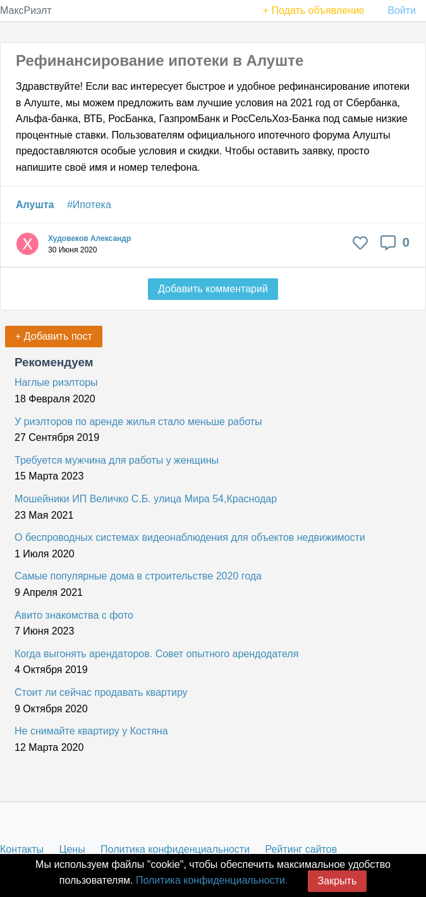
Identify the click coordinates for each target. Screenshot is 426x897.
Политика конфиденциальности (175, 849)
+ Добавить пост (53, 336)
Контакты (22, 849)
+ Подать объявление (314, 10)
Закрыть (337, 880)
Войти (401, 10)
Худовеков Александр (89, 238)
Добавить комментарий (213, 288)
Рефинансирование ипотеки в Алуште (159, 60)
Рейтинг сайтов (301, 849)
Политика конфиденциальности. (212, 880)
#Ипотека (89, 204)
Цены (72, 849)
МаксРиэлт (26, 10)
